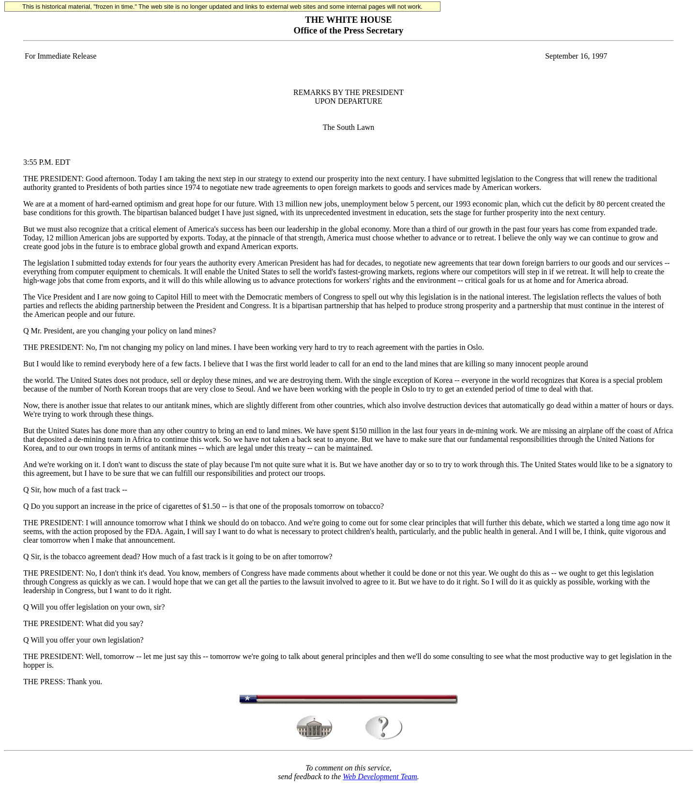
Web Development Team (380, 776)
